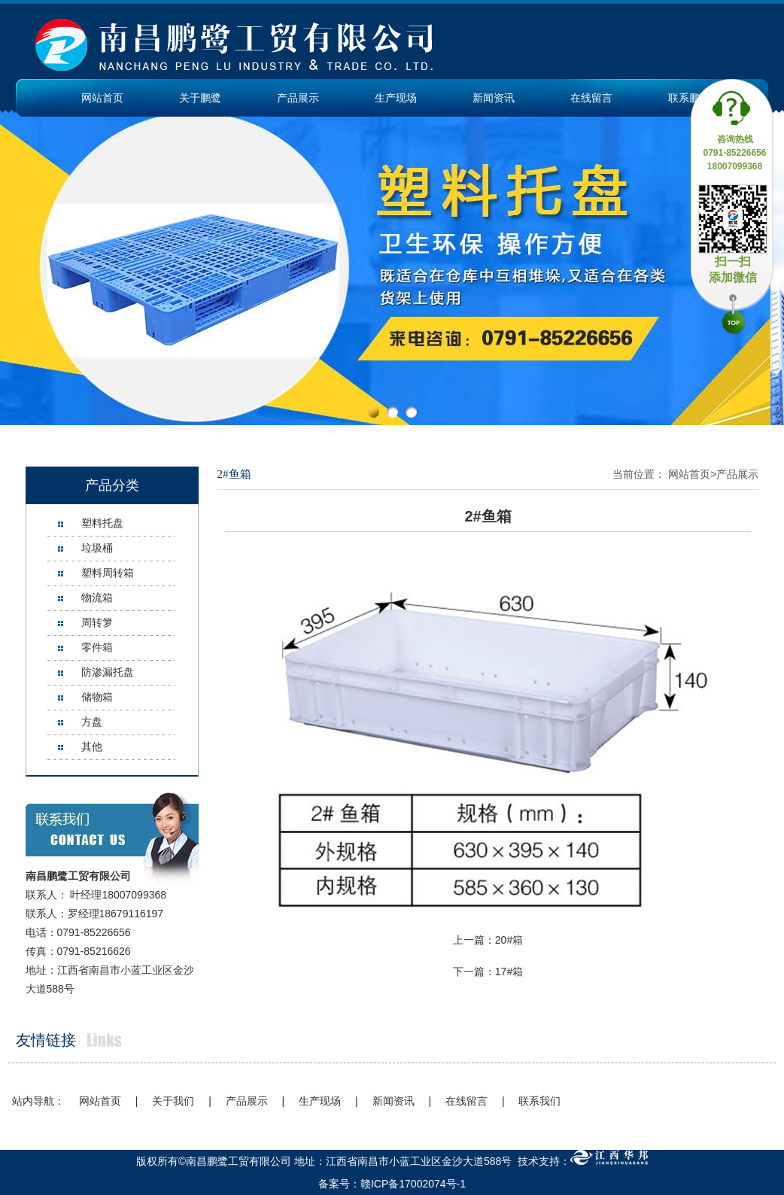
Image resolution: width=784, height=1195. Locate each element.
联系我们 (539, 1101)
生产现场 (396, 98)
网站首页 (102, 98)
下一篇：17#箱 (488, 971)
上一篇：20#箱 (488, 940)
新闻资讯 (494, 98)
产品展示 (298, 98)
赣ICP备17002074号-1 (413, 1184)
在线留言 (591, 98)
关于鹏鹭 (200, 98)
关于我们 (173, 1101)
